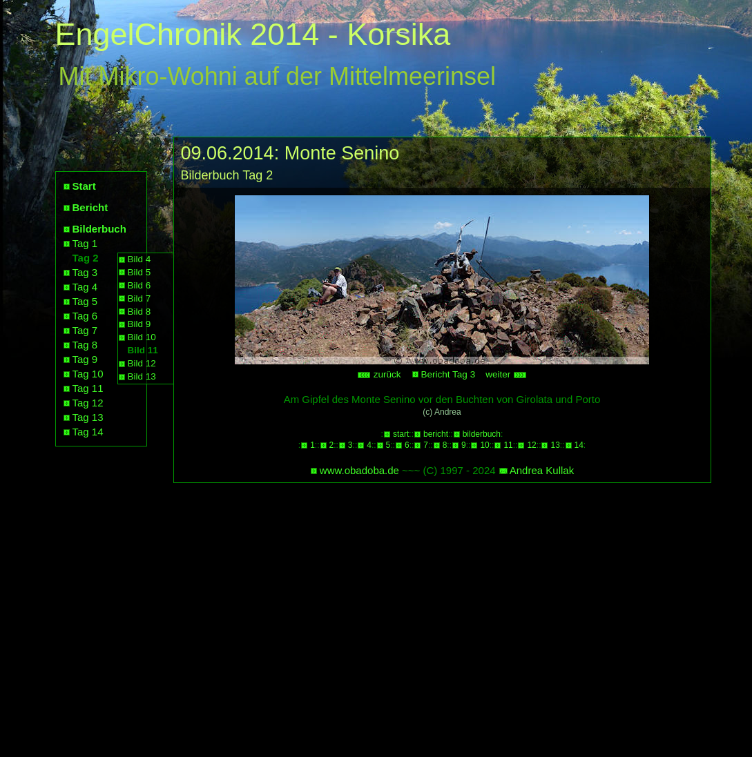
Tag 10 (88, 374)
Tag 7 (85, 330)
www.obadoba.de (359, 470)
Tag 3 (85, 272)
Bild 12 (142, 363)
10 (484, 445)
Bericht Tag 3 (448, 374)
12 (531, 445)
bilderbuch (482, 434)
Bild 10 (142, 337)
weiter (506, 374)
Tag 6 (85, 316)
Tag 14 (88, 432)
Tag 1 (85, 243)
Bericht (90, 207)
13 (554, 445)
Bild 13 (142, 376)
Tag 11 (88, 388)
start (401, 434)
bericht (435, 434)
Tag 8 (85, 345)
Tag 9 (85, 359)
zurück (379, 374)
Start (84, 186)
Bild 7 (139, 298)
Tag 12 (88, 403)
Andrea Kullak (542, 470)
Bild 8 (139, 311)
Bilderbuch (99, 229)
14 (579, 445)
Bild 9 (139, 324)
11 (507, 445)
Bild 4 (139, 259)
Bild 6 (139, 285)
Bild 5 (139, 272)
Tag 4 (85, 287)
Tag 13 (88, 417)
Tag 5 (85, 301)
